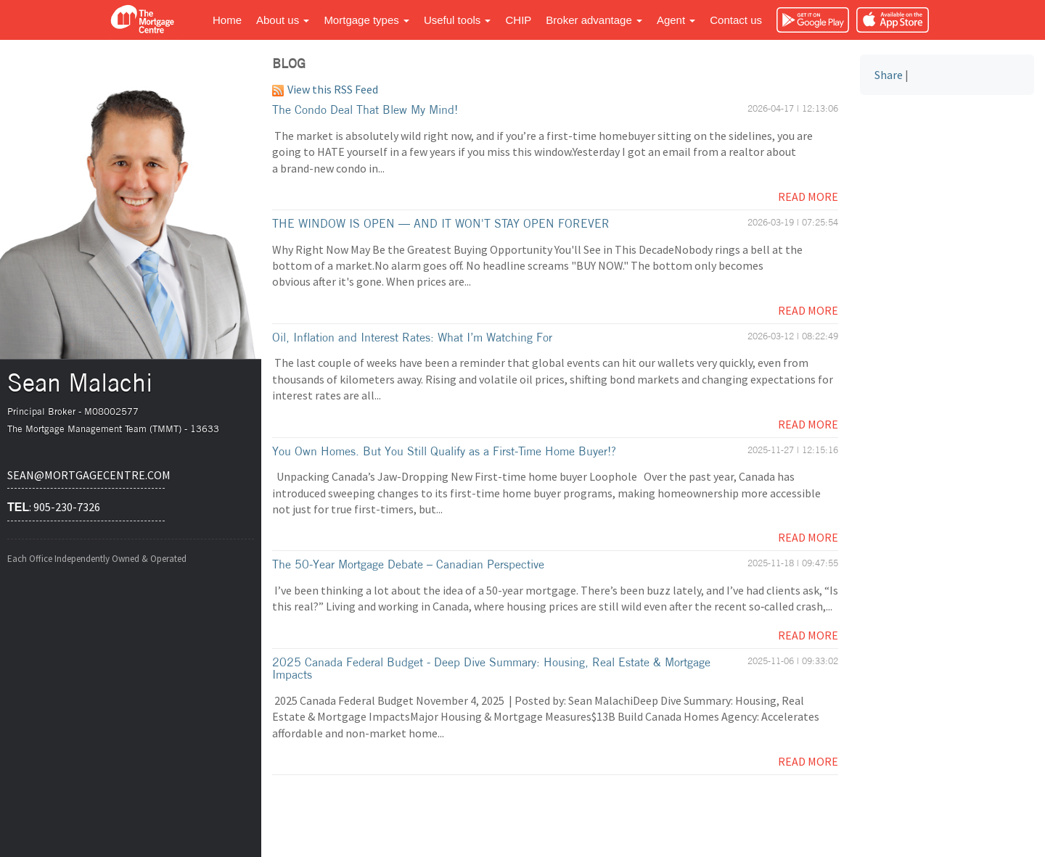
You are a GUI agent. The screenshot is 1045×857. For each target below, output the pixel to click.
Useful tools (457, 20)
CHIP (518, 20)
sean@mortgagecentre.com (86, 475)
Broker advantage (594, 20)
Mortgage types (366, 20)
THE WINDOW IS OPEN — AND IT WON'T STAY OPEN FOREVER (441, 223)
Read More (808, 196)
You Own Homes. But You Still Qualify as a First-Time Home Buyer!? (444, 451)
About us (282, 20)
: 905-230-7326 (53, 507)
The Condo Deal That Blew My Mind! (365, 109)
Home (227, 20)
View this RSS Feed (325, 89)
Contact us (736, 20)
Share (888, 74)
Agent (676, 20)
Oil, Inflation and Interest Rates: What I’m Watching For (412, 337)
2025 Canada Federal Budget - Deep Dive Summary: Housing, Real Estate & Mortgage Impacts (491, 668)
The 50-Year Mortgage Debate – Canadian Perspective (408, 564)
